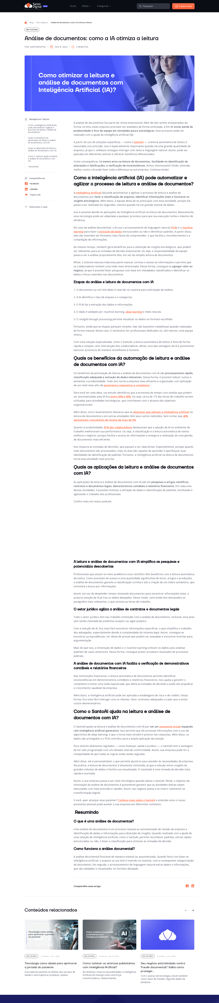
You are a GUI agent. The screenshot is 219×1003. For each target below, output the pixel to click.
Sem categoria (42, 22)
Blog (31, 22)
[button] (186, 910)
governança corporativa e (126, 385)
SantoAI (139, 142)
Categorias (103, 6)
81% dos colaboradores (118, 427)
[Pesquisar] (140, 6)
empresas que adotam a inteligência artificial (161, 412)
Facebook (32, 183)
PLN (174, 227)
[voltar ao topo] (36, 207)
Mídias (85, 6)
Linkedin (31, 189)
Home (73, 6)
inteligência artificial (88, 192)
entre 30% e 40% (120, 396)
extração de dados (110, 231)
